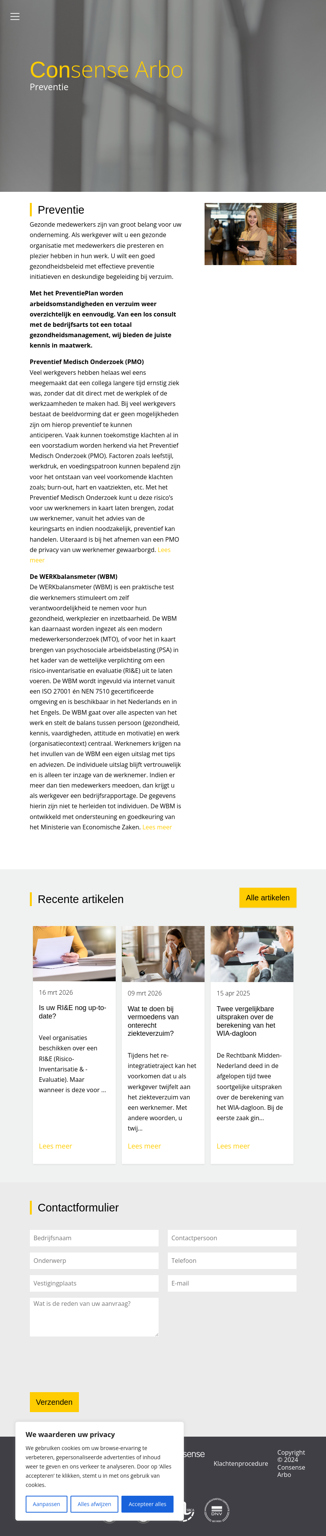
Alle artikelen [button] (268, 897)
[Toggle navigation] (15, 16)
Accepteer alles (147, 1504)
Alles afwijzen (94, 1504)
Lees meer (157, 827)
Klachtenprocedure (241, 1463)
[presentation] (88, 1367)
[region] (99, 1471)
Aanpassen (46, 1504)
